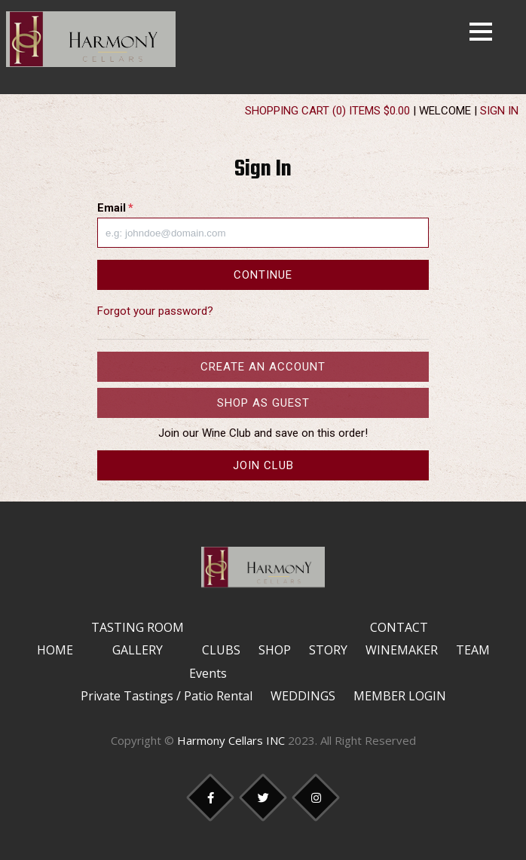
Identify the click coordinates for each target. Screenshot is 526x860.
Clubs (221, 650)
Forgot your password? (155, 311)
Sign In (499, 110)
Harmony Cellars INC (231, 740)
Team (473, 650)
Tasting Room (137, 627)
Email (115, 208)
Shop (274, 650)
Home (55, 650)
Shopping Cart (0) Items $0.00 (327, 110)
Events (208, 673)
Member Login (399, 696)
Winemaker (401, 650)
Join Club (263, 465)
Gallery (137, 650)
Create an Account (263, 367)
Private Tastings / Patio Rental (166, 696)
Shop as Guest (263, 403)
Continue (263, 275)
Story (328, 650)
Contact (399, 627)
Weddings (303, 696)
